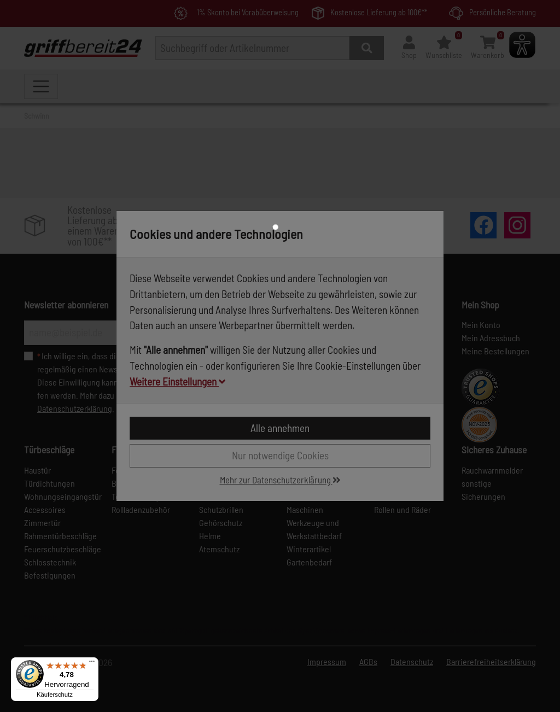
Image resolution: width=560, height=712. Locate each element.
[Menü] (91, 663)
